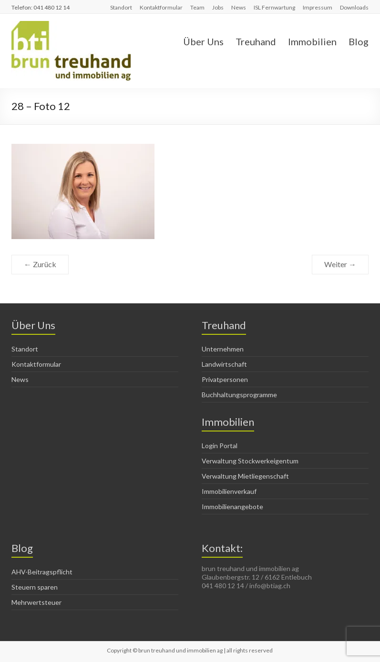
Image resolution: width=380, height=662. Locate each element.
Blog (359, 41)
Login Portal (219, 445)
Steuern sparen (34, 587)
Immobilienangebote (232, 506)
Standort (121, 7)
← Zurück (40, 264)
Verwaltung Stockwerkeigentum (250, 461)
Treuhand (256, 41)
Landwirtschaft (224, 364)
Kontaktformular (161, 7)
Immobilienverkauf (229, 491)
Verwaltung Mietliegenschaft (245, 476)
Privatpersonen (225, 379)
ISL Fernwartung (274, 7)
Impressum (317, 7)
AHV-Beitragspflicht (41, 572)
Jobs (218, 7)
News (238, 7)
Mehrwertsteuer (36, 602)
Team (197, 7)
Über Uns (203, 41)
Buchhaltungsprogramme (239, 395)
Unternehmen (223, 349)
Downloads (354, 7)
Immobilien (312, 41)
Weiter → (340, 264)
